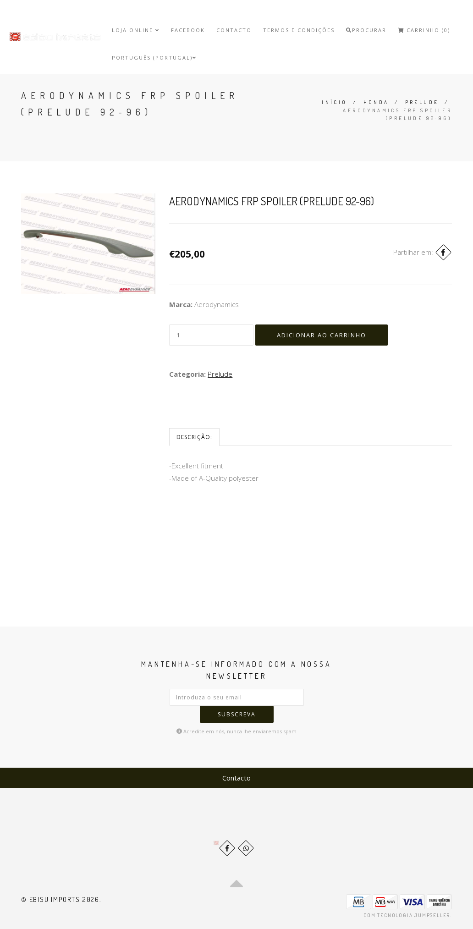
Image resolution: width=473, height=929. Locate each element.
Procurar (366, 30)
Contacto (234, 30)
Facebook (188, 30)
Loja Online (136, 30)
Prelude (422, 102)
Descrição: (194, 437)
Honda (376, 102)
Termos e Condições (299, 30)
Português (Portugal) (154, 57)
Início (334, 102)
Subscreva (237, 714)
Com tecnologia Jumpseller (406, 915)
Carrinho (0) (424, 30)
